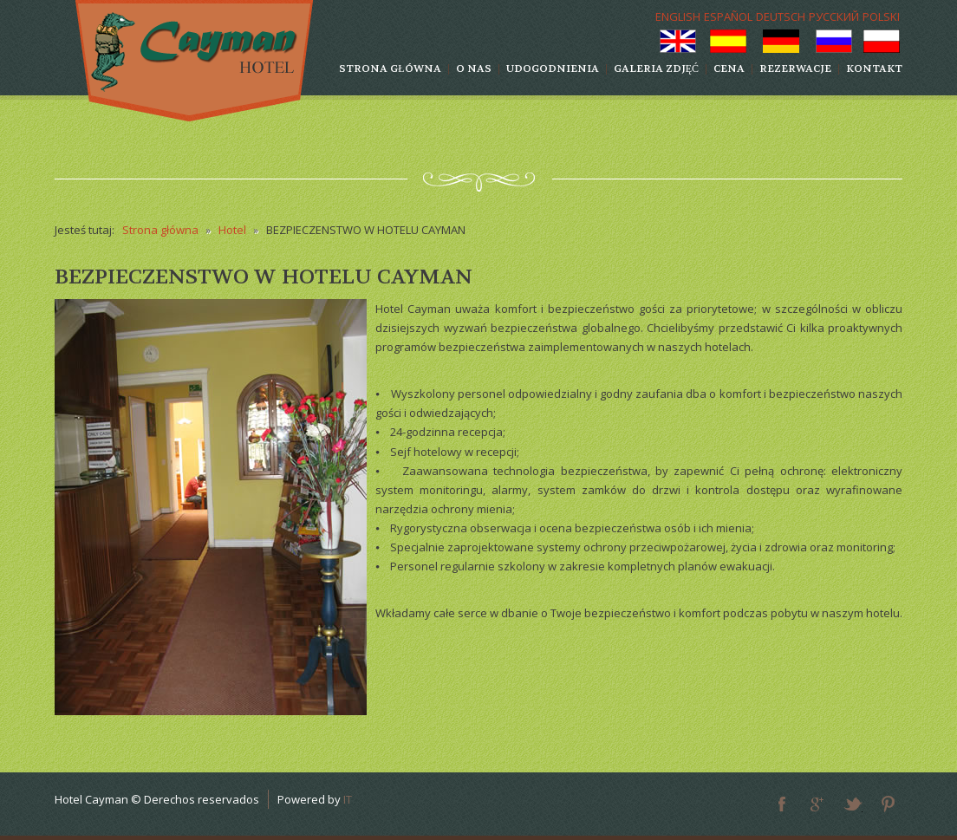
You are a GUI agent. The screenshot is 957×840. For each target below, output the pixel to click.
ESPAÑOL (728, 16)
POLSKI (881, 16)
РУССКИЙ (834, 16)
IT (347, 799)
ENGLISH (677, 16)
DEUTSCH (780, 16)
